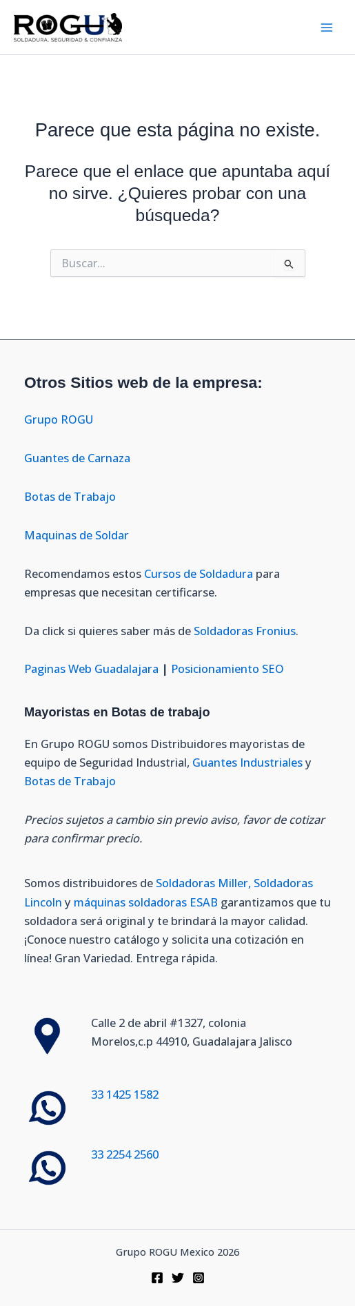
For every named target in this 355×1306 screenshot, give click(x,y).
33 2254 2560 (125, 1154)
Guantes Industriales (247, 762)
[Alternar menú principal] (326, 27)
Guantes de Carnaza (77, 458)
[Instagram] (198, 1278)
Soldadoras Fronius (245, 631)
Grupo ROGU (58, 419)
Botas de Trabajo (70, 496)
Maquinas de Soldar (78, 535)
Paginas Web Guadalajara (91, 668)
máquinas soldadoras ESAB (147, 902)
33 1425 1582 (125, 1094)
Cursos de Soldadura (200, 573)
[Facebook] (157, 1278)
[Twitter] (178, 1278)
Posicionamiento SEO (227, 668)
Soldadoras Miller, (203, 883)
